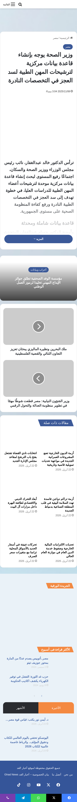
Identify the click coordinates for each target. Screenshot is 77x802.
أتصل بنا (56, 774)
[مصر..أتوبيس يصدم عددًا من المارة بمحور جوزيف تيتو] (62, 664)
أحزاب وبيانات (38, 269)
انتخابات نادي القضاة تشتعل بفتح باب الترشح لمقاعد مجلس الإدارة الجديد (20, 456)
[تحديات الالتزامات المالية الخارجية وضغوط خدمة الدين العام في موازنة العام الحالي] (57, 531)
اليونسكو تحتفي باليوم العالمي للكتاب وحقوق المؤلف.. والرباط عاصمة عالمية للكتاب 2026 (26, 742)
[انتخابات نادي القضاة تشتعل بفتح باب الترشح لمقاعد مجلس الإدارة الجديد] (20, 439)
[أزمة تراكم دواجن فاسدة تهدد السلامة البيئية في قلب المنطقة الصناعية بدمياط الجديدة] (57, 485)
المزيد (39, 239)
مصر (55, 37)
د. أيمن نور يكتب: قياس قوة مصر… (27, 719)
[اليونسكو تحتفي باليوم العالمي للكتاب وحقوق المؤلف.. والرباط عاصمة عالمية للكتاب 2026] (62, 743)
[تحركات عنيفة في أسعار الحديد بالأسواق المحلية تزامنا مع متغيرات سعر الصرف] (20, 531)
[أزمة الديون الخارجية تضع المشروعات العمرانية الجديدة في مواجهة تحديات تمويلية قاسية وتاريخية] (57, 439)
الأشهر (20, 708)
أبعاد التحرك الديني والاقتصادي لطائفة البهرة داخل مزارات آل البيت (22, 502)
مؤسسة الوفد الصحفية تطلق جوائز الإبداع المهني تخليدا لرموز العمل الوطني (38, 282)
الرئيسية (66, 37)
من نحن (68, 774)
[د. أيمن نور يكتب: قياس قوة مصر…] (62, 725)
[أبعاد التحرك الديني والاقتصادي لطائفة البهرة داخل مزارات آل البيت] (20, 485)
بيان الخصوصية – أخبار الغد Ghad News (26, 774)
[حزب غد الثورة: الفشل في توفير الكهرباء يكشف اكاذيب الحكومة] (62, 682)
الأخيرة (56, 708)
